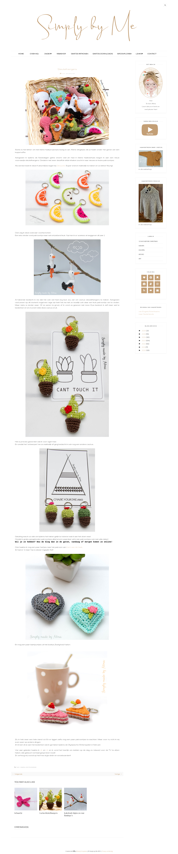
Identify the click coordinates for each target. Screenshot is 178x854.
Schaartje (18, 813)
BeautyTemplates (82, 851)
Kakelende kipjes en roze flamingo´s (74, 814)
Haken (22, 767)
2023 (144, 340)
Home (21, 54)
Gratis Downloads (102, 54)
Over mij (34, 54)
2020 (144, 350)
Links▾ (139, 54)
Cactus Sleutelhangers (48, 813)
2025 (144, 334)
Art (140, 259)
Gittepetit (61, 166)
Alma (63, 73)
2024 (144, 337)
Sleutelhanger (31, 767)
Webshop (61, 54)
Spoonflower (124, 54)
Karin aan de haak (74, 547)
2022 (144, 344)
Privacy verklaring (107, 851)
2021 (143, 347)
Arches (141, 254)
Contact (152, 54)
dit (41, 750)
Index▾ (48, 54)
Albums (141, 246)
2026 (144, 331)
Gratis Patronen (79, 54)
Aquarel (142, 250)
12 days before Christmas (148, 241)
